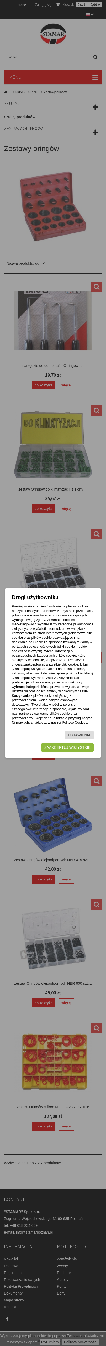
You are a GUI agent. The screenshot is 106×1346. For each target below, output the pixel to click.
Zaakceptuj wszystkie (67, 747)
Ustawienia (79, 735)
